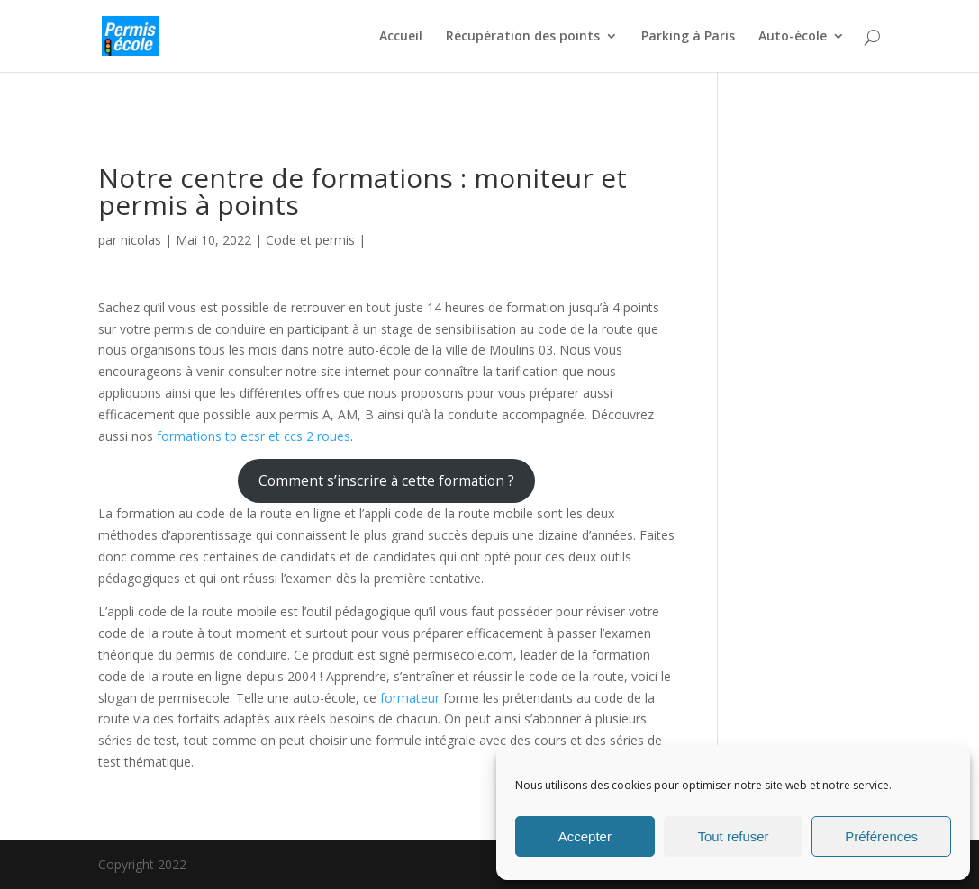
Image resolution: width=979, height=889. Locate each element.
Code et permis (310, 239)
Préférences (881, 836)
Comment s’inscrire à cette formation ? (386, 480)
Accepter (585, 836)
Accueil (400, 37)
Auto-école (792, 37)
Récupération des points (523, 37)
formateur (410, 697)
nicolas (141, 239)
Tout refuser (732, 836)
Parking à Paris (688, 37)
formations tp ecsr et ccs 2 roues (253, 435)
